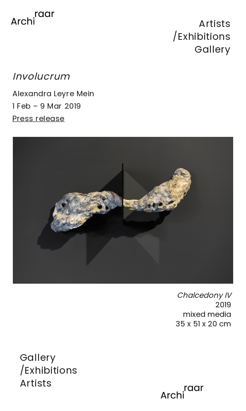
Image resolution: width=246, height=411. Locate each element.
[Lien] (32, 29)
